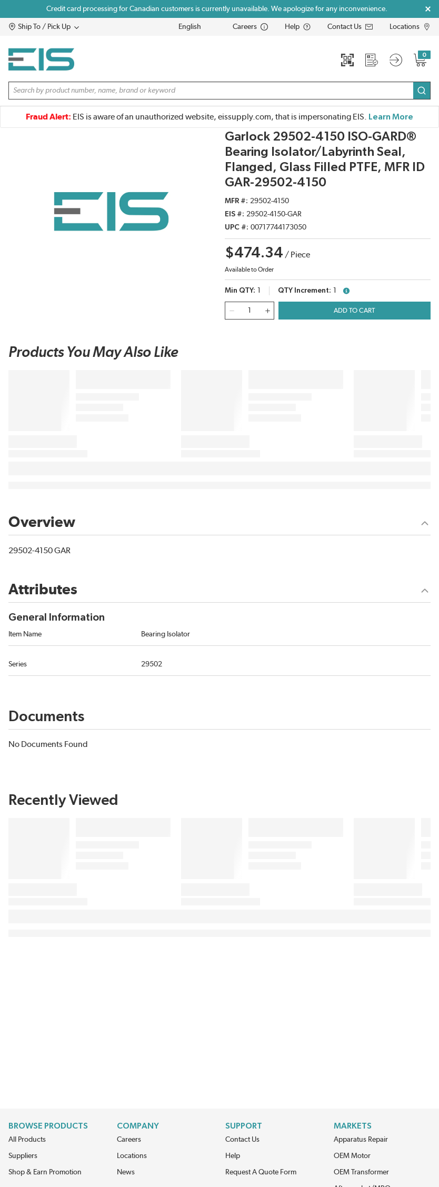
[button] (64, 27)
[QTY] (249, 310)
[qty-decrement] (231, 310)
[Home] (41, 59)
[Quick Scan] (347, 60)
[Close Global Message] (428, 9)
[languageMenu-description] (197, 27)
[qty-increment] (267, 310)
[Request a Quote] (371, 60)
